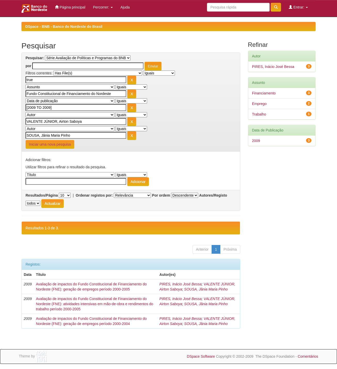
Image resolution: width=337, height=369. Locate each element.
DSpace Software (201, 356)
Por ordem (161, 195)
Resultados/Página (42, 195)
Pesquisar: (35, 58)
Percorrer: (103, 7)
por (28, 66)
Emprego (259, 104)
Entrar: (298, 7)
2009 (256, 141)
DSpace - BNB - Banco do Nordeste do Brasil (63, 26)
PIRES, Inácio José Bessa (180, 284)
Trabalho (259, 114)
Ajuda (125, 7)
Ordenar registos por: (94, 195)
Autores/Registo (213, 195)
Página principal (70, 7)
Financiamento (264, 93)
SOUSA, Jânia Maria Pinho (206, 289)
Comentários (308, 356)
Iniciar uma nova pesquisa (50, 144)
